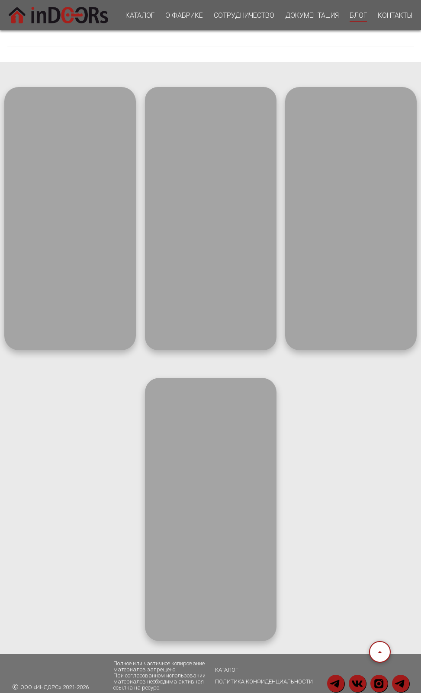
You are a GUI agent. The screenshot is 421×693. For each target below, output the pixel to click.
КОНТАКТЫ (395, 15)
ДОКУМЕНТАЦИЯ (312, 15)
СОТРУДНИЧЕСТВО (244, 15)
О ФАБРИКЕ (184, 15)
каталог (226, 670)
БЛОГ (358, 15)
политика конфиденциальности (264, 681)
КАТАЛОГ (139, 15)
